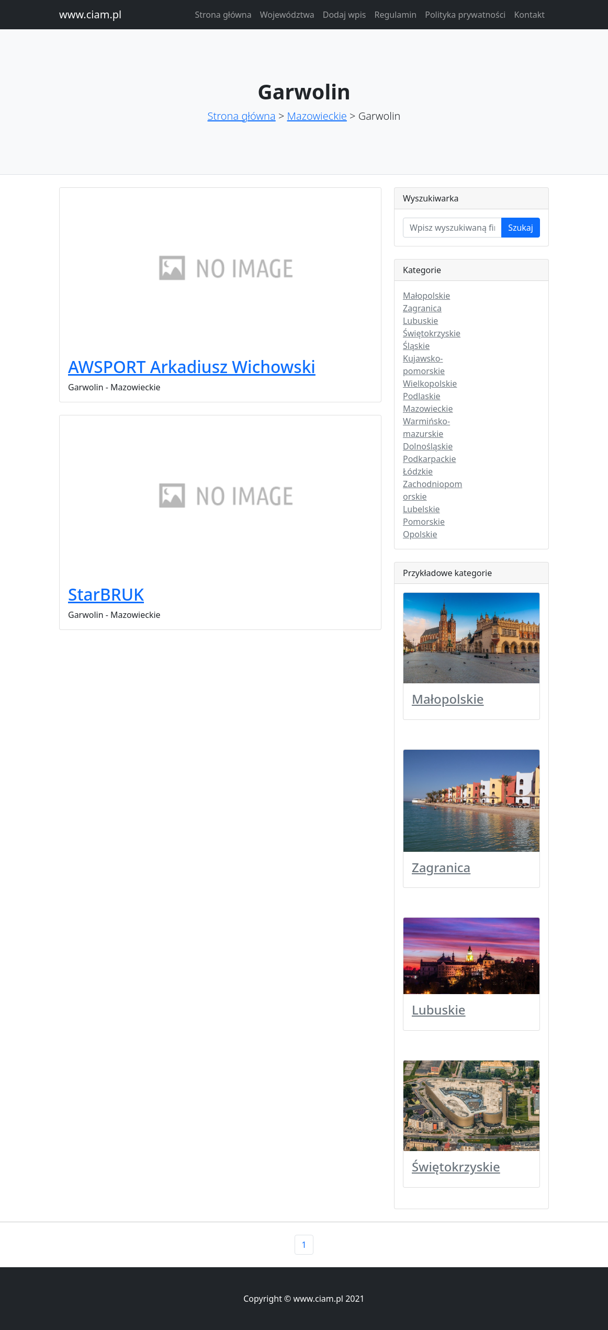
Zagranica (422, 308)
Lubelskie (421, 509)
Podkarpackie (429, 459)
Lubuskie (420, 320)
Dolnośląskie (428, 446)
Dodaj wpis (344, 14)
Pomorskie (424, 521)
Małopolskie (426, 295)
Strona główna (223, 14)
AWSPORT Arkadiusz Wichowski (192, 366)
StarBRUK (106, 594)
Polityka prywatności (465, 14)
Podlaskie (422, 396)
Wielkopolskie (430, 383)
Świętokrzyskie (431, 333)
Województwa (287, 14)
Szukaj (520, 227)
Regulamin (395, 14)
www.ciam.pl (90, 14)
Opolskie (420, 534)
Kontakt (529, 14)
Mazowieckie (317, 116)
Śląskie (416, 346)
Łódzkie (418, 471)
